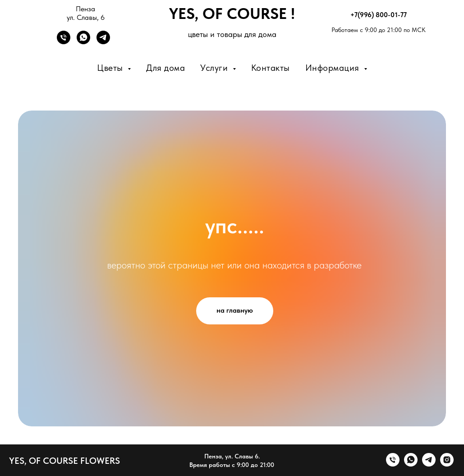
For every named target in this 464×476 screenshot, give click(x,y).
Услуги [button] (215, 67)
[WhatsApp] (83, 42)
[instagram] (447, 464)
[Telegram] (103, 42)
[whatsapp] (411, 464)
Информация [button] (333, 67)
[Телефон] (63, 42)
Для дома (165, 67)
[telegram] (429, 464)
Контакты (270, 67)
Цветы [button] (111, 67)
